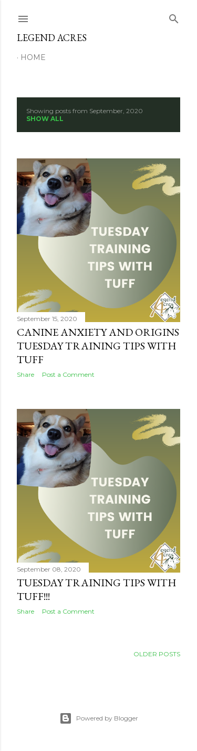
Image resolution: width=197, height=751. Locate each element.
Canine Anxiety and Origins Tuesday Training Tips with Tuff (98, 345)
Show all (45, 119)
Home (33, 57)
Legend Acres (52, 38)
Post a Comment (68, 374)
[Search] (174, 16)
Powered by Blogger (98, 718)
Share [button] (25, 374)
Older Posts (156, 654)
